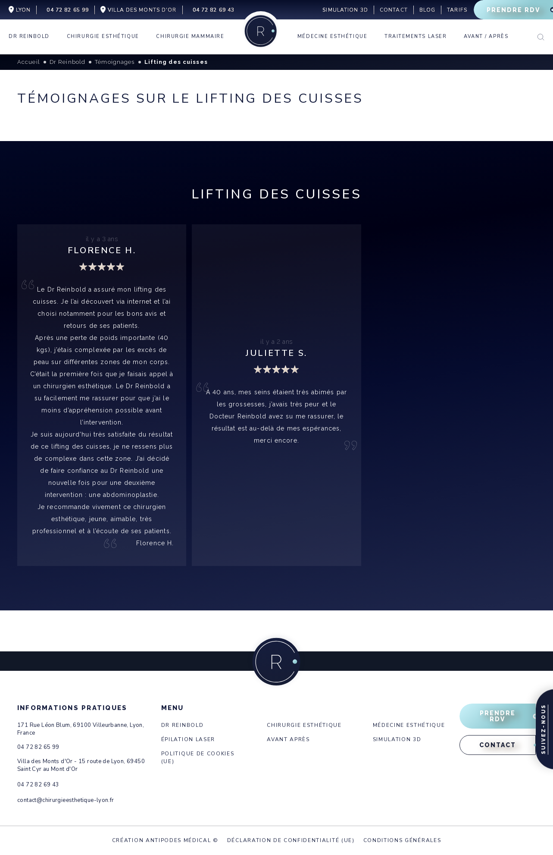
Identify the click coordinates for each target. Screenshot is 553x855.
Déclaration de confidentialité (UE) (291, 840)
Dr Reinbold (182, 725)
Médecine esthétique (409, 725)
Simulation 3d (397, 739)
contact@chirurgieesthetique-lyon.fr (65, 800)
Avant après (288, 739)
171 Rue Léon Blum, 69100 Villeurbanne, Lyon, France (80, 729)
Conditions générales (402, 840)
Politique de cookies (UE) (197, 757)
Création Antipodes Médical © (165, 840)
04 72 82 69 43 (38, 785)
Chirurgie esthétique (304, 725)
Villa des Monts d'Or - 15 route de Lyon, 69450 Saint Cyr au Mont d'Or (81, 765)
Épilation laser (188, 739)
